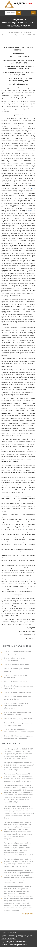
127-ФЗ (30, 211)
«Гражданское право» (8, 939)
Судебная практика (13, 32)
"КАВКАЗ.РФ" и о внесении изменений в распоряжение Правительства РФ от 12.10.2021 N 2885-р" (18, 795)
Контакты (4, 945)
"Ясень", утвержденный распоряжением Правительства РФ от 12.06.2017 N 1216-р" (18, 850)
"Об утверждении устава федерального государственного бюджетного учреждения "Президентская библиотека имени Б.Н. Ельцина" (19, 813)
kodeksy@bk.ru (24, 942)
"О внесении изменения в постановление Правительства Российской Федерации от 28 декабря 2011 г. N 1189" (19, 778)
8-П (34, 168)
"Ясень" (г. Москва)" (18, 863)
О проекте (13, 945)
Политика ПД (22, 945)
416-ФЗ (30, 188)
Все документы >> (29, 915)
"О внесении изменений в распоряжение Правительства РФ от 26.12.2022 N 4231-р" (19, 767)
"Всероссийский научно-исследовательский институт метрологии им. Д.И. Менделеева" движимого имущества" (18, 831)
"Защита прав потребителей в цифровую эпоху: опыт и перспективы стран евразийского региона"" (19, 877)
